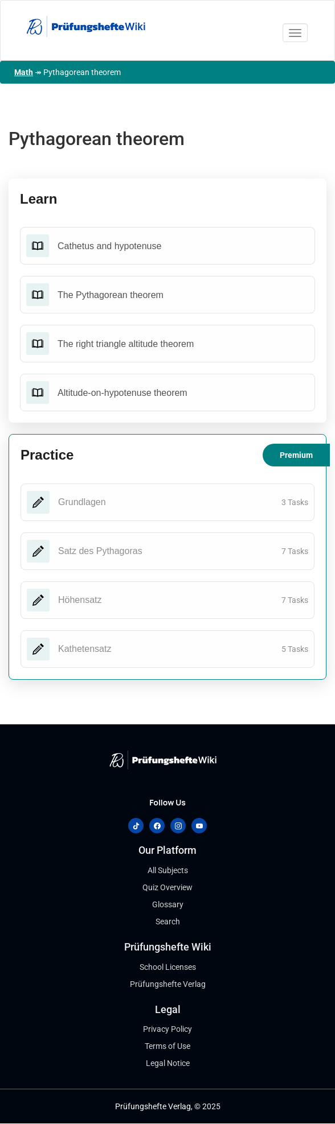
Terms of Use (167, 1046)
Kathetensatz (84, 649)
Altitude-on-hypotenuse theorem (122, 393)
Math (23, 72)
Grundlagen (82, 502)
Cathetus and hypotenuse (109, 246)
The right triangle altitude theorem (126, 344)
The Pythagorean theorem (111, 295)
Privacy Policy (167, 1029)
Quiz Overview (167, 887)
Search (168, 921)
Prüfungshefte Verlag (168, 984)
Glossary (167, 904)
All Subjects (168, 870)
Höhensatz (80, 600)
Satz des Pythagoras (100, 551)
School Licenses (168, 967)
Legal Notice (168, 1063)
